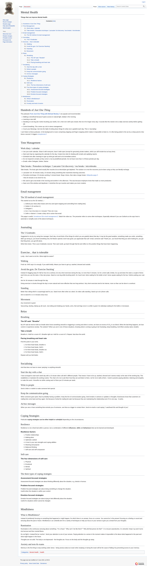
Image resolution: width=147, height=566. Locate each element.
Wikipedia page (91, 175)
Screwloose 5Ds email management (45, 216)
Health (42, 552)
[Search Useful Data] (130, 6)
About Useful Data (34, 563)
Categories (24, 552)
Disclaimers (43, 563)
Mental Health (34, 552)
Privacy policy (24, 563)
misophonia (41, 134)
